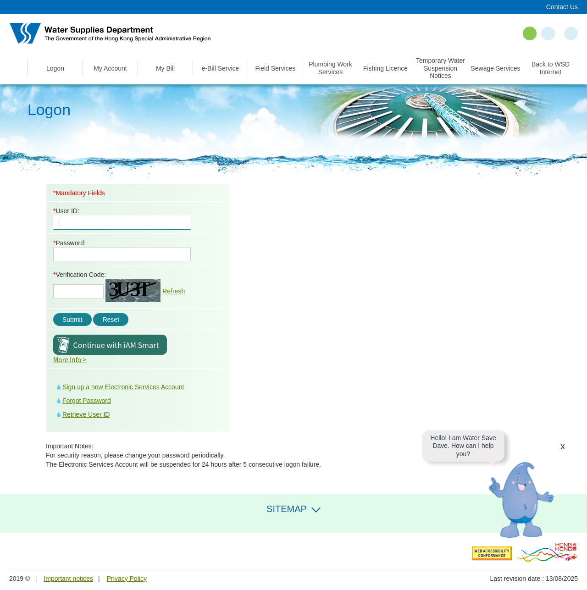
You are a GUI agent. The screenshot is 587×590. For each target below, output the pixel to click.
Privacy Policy (127, 578)
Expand (316, 508)
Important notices (68, 578)
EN (530, 33)
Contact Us (562, 7)
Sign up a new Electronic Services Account (123, 387)
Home (18, 68)
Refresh (173, 291)
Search (571, 33)
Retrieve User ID (86, 414)
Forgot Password (86, 400)
